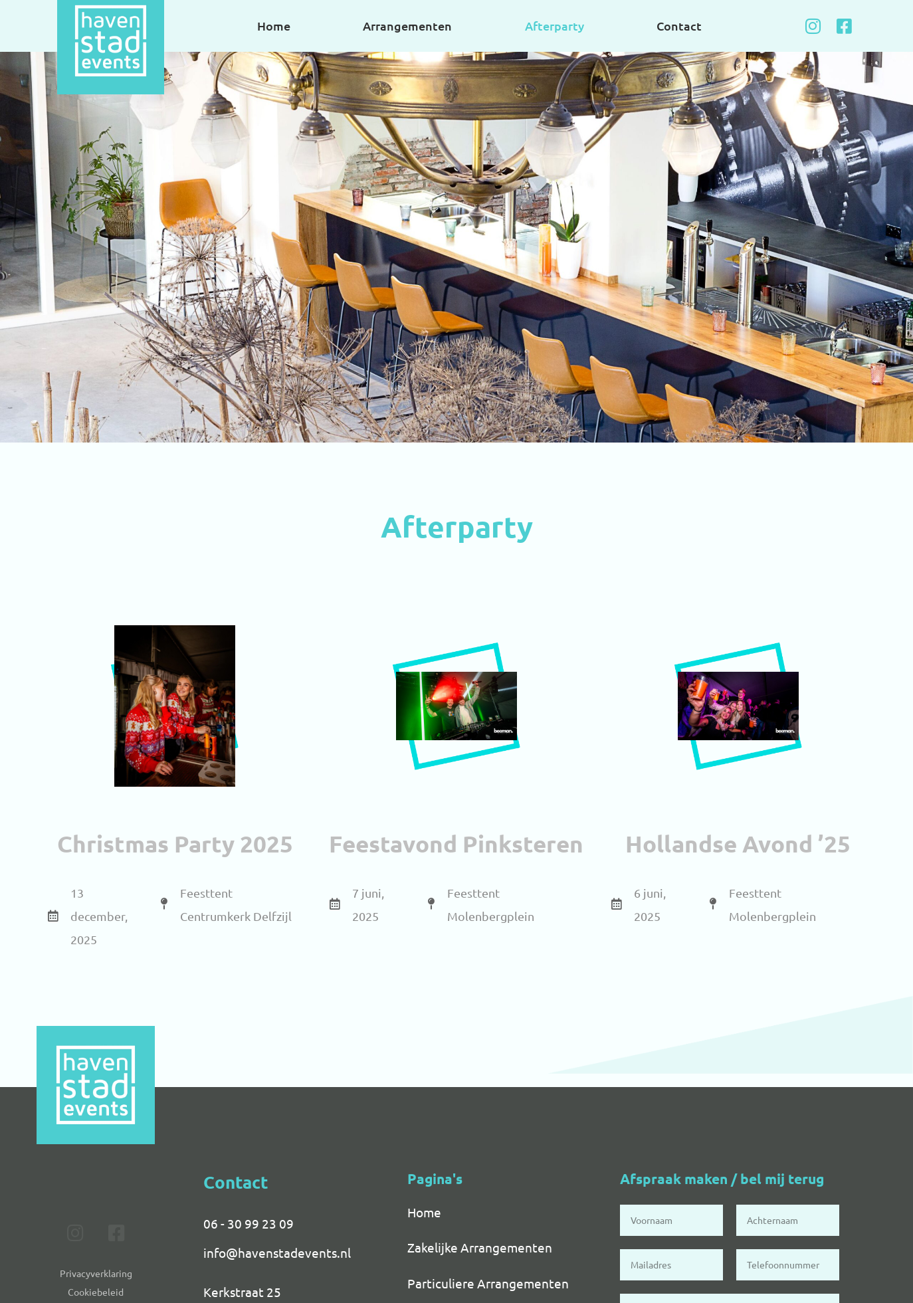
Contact (679, 25)
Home (273, 25)
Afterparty (554, 25)
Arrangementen (407, 25)
